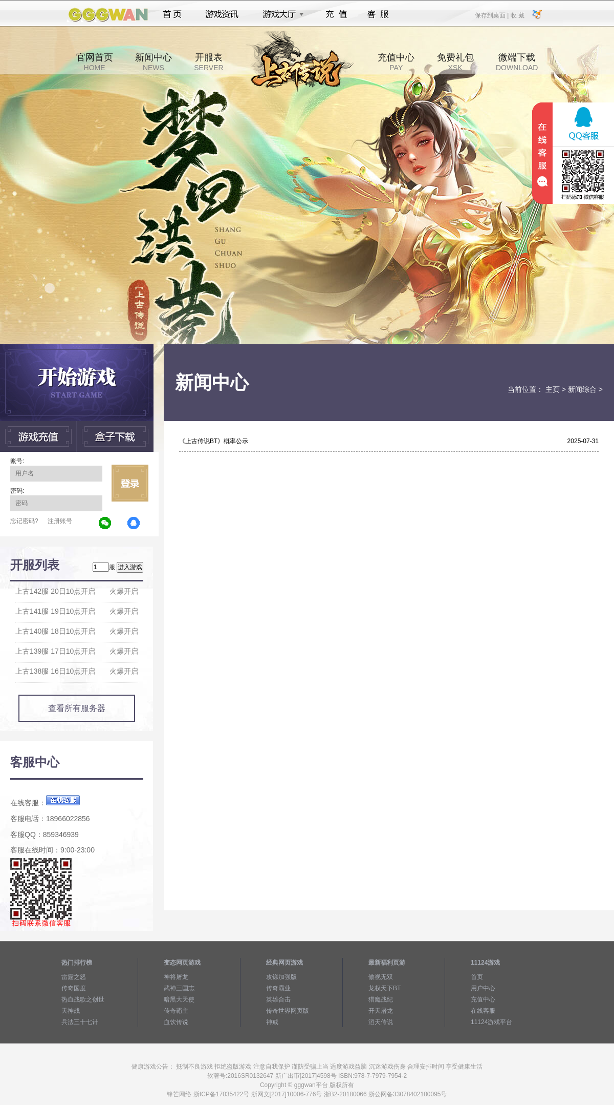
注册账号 (60, 521)
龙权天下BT (384, 988)
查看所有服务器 (76, 708)
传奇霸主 (176, 1010)
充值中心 (396, 62)
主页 (552, 389)
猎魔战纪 (380, 999)
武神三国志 (179, 988)
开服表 (208, 62)
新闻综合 (582, 389)
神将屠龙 (176, 977)
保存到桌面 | (492, 14)
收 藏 (517, 14)
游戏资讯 (222, 14)
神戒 (272, 1022)
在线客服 (483, 1010)
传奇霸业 (278, 988)
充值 (336, 14)
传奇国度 (73, 988)
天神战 (70, 1010)
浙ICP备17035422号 (221, 1094)
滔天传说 (380, 1022)
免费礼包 (455, 62)
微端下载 (517, 62)
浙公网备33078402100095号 (407, 1094)
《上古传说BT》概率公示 (213, 441)
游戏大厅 (280, 14)
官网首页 (94, 62)
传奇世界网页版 (287, 1010)
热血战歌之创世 (82, 999)
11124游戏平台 (491, 1022)
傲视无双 (380, 977)
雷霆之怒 (73, 977)
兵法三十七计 (79, 1022)
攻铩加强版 (281, 977)
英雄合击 (278, 999)
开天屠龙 (380, 1010)
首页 (172, 14)
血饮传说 (176, 1022)
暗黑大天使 (179, 999)
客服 (378, 14)
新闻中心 (153, 62)
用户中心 (483, 988)
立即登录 (130, 483)
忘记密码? (24, 521)
